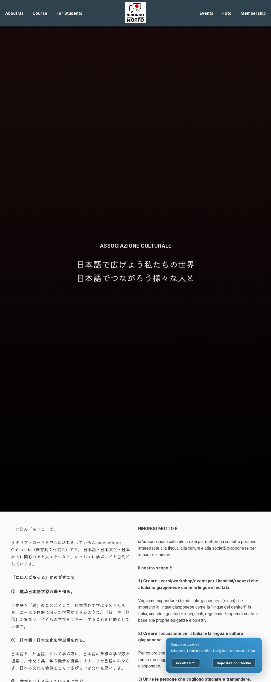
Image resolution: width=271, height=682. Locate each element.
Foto (227, 13)
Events (206, 13)
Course (40, 13)
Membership (253, 13)
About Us (14, 13)
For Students (69, 13)
